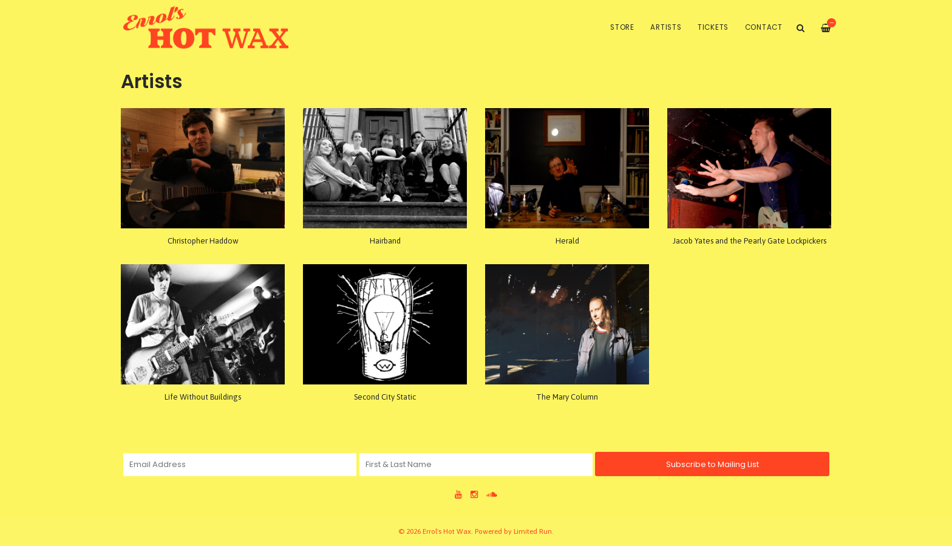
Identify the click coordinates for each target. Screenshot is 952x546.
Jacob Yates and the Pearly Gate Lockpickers (749, 240)
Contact (764, 27)
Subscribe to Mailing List (712, 464)
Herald (567, 240)
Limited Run (533, 531)
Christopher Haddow (203, 240)
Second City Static (385, 396)
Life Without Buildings (203, 396)
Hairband (385, 240)
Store (622, 27)
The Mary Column (567, 396)
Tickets (713, 27)
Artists (665, 27)
